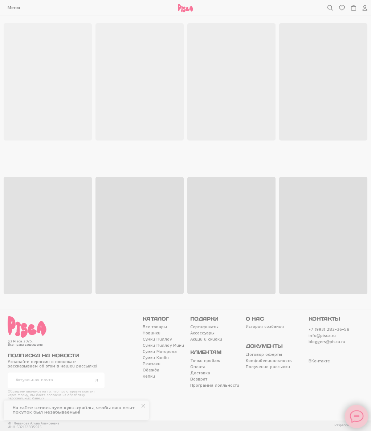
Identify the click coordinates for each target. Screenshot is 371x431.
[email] (56, 380)
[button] (14, 8)
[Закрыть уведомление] (143, 406)
